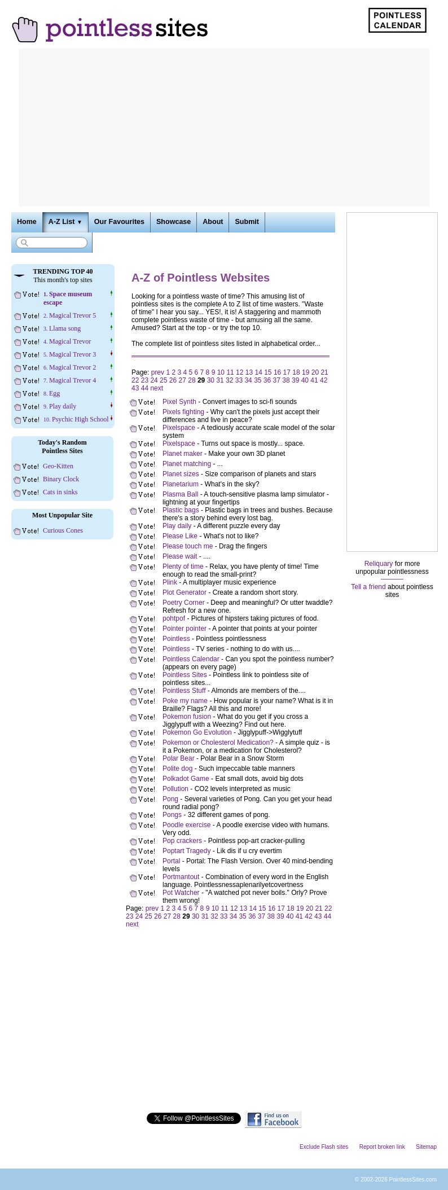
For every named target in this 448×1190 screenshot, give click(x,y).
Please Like (179, 536)
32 (229, 380)
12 (239, 372)
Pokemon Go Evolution (197, 732)
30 (210, 380)
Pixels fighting (183, 412)
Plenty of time (183, 566)
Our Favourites (119, 222)
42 (323, 380)
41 (314, 380)
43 (135, 388)
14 (258, 372)
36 (267, 380)
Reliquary (378, 564)
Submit (246, 222)
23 (144, 380)
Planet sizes (180, 474)
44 (144, 388)
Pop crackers (182, 841)
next (156, 388)
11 (230, 372)
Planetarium (180, 484)
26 (173, 380)
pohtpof (173, 618)
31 (219, 380)
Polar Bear (178, 758)
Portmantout (180, 877)
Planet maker (182, 454)
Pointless (176, 639)
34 (248, 380)
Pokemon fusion (186, 717)
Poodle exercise (186, 825)
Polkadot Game (185, 779)
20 (315, 372)
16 (277, 372)
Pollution (175, 789)
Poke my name (185, 701)
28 (191, 380)
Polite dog (177, 768)
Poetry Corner (183, 603)
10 (221, 372)
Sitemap (426, 1147)
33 (239, 380)
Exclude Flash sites (324, 1147)
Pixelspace (178, 428)
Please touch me (187, 546)
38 (285, 380)
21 (324, 372)
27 (182, 380)
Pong (170, 799)
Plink (169, 582)
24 (153, 380)
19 (305, 372)
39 (295, 380)
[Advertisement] (224, 128)
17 (287, 372)
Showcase (173, 222)
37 (276, 380)
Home (27, 222)
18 (296, 372)
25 (163, 380)
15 (267, 372)
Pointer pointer (184, 629)
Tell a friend (368, 587)
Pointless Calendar (190, 659)
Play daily (176, 526)
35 (257, 380)
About (213, 222)
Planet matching (186, 464)
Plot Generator (184, 592)
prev (157, 372)
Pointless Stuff (184, 691)
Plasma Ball (180, 494)
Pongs (172, 815)
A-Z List (65, 222)
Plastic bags (180, 510)
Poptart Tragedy (186, 851)
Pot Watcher (181, 893)
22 (135, 380)
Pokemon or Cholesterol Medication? (218, 743)
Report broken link (382, 1147)
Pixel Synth (179, 402)
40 (305, 380)
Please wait (179, 556)
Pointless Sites (184, 675)
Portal (171, 861)
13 (249, 372)
